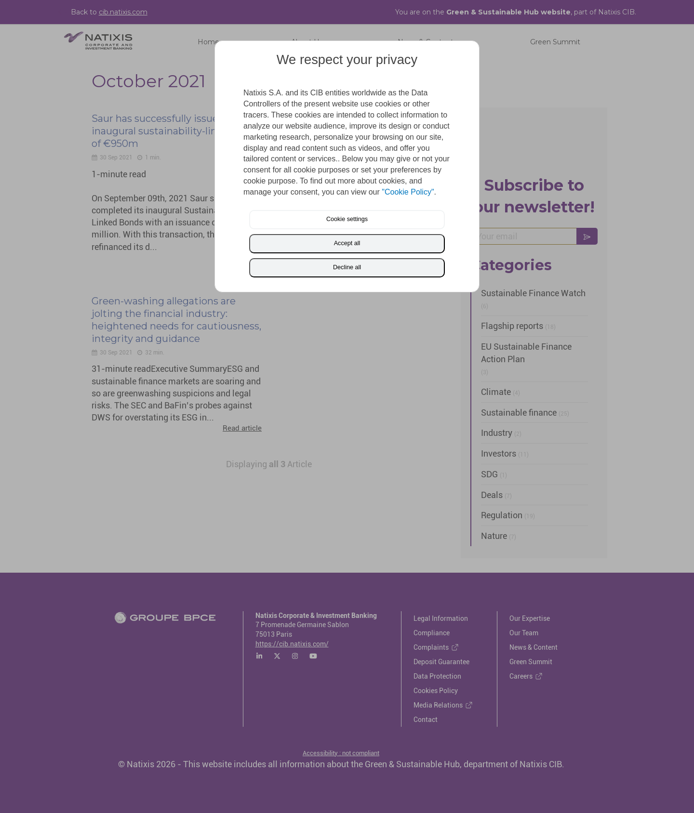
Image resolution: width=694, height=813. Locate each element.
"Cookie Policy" (408, 192)
